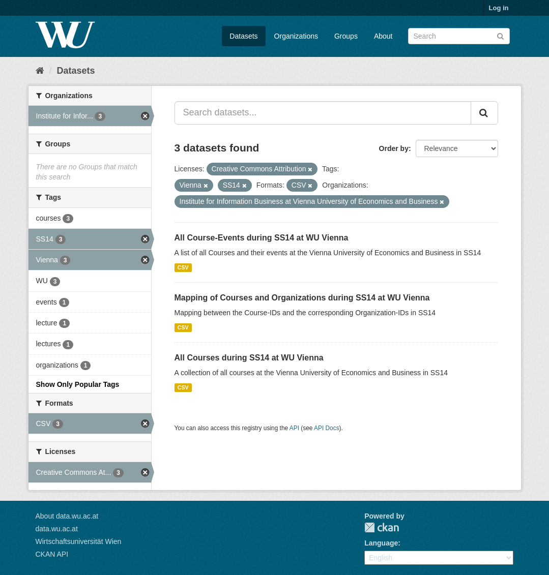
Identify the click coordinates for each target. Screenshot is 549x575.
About (383, 36)
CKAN (381, 527)
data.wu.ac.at (57, 529)
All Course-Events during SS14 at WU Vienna (262, 237)
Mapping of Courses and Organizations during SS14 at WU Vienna (302, 297)
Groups (346, 36)
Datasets (243, 36)
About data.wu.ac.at (67, 516)
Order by (394, 148)
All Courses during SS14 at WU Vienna (249, 357)
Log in (499, 8)
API (294, 428)
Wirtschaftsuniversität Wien (79, 541)
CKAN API (52, 554)
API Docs (326, 428)
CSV (183, 267)
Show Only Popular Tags (78, 384)
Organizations (296, 36)
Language (381, 543)
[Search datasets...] (323, 113)
